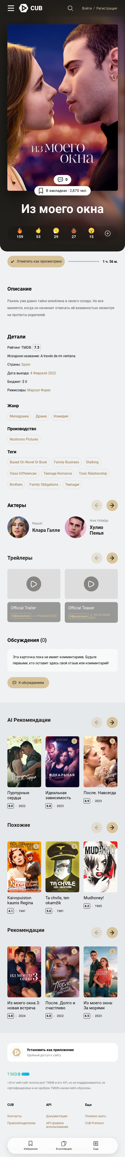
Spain (25, 364)
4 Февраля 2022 (43, 373)
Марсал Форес (39, 390)
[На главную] (31, 8)
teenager (72, 484)
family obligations (43, 484)
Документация (56, 1116)
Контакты (14, 1116)
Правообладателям (21, 1123)
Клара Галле (46, 530)
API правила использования (57, 1125)
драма (41, 416)
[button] (112, 505)
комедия (61, 416)
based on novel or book (28, 462)
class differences (23, 473)
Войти (87, 8)
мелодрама (19, 416)
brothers (16, 484)
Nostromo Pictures (24, 439)
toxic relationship (93, 473)
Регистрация (106, 8)
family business (66, 462)
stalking (92, 462)
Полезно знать (95, 1116)
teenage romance (58, 473)
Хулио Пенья (97, 530)
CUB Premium (94, 1123)
